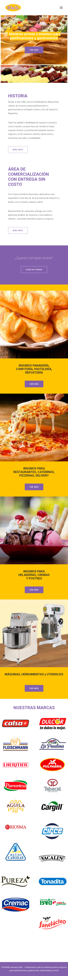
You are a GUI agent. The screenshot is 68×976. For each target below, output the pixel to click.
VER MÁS (34, 50)
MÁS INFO (18, 149)
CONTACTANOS (34, 269)
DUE (57, 970)
